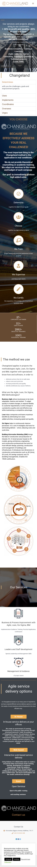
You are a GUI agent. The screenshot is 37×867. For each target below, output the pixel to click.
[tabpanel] (18, 89)
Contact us (18, 814)
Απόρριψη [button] (8, 859)
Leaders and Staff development (18, 649)
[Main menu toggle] (33, 3)
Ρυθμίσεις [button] (7, 862)
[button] (19, 717)
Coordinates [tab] (8, 104)
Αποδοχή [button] (16, 859)
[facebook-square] (19, 839)
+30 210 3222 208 (19, 833)
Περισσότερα (25, 859)
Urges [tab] (5, 113)
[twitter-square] (20, 839)
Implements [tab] (7, 100)
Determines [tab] (7, 82)
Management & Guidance (18, 671)
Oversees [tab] (6, 108)
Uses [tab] (4, 95)
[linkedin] (17, 839)
